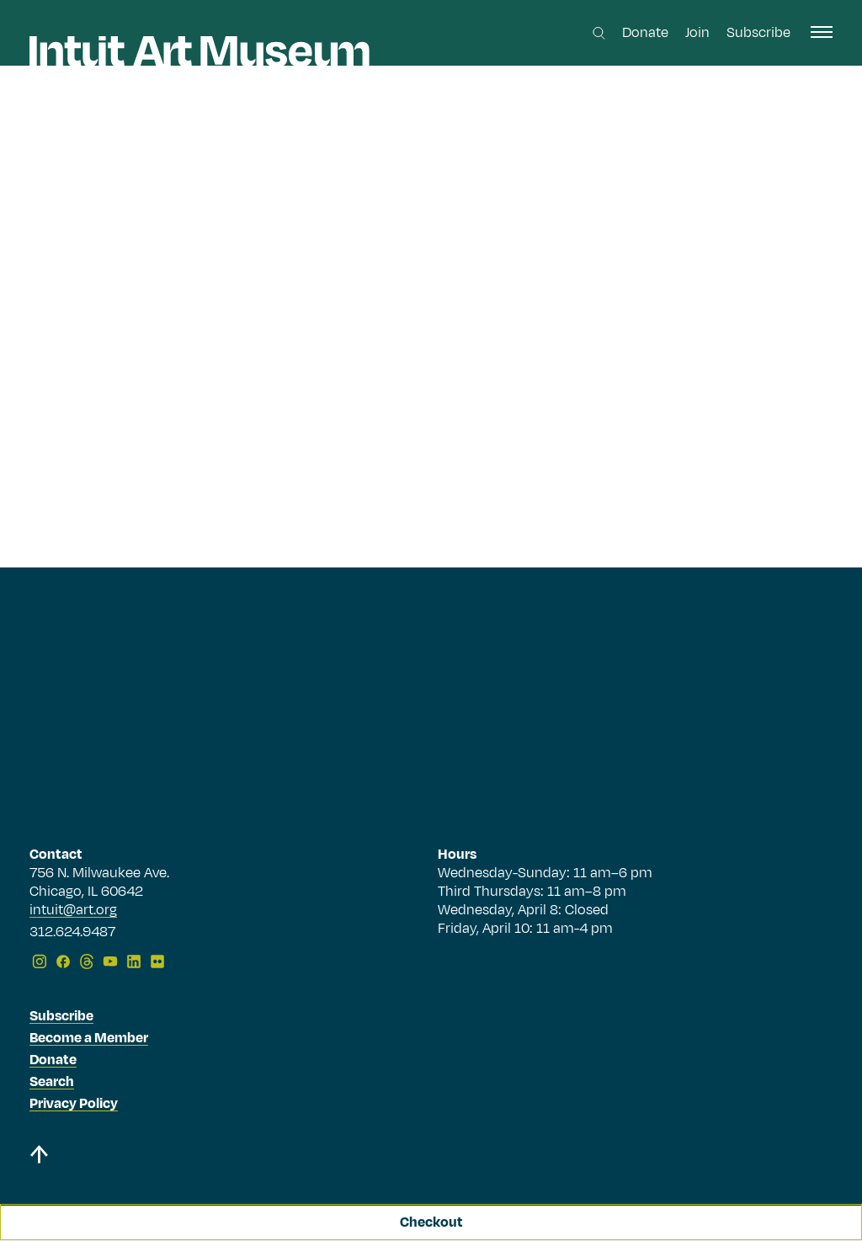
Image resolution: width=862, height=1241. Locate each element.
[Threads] (86, 961)
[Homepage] (199, 51)
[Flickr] (157, 961)
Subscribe (758, 33)
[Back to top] (38, 1157)
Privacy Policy (73, 1104)
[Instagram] (39, 961)
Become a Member (88, 1038)
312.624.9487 (72, 933)
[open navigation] (822, 32)
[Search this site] (599, 33)
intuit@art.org (73, 910)
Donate (645, 33)
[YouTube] (110, 961)
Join (697, 33)
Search (51, 1082)
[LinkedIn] (133, 961)
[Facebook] (63, 961)
